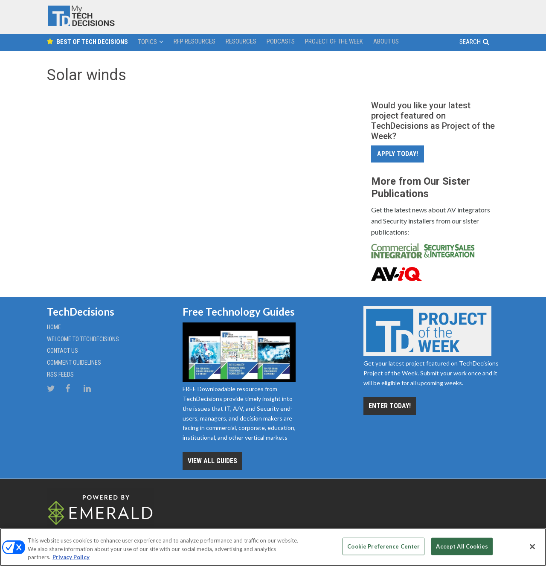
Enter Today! (390, 406)
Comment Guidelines (74, 362)
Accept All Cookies (462, 546)
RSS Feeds (60, 374)
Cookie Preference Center (383, 546)
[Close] (532, 546)
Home (54, 327)
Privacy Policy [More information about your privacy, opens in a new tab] (71, 557)
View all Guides (212, 461)
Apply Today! (397, 154)
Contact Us (62, 350)
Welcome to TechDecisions (83, 339)
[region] (273, 547)
